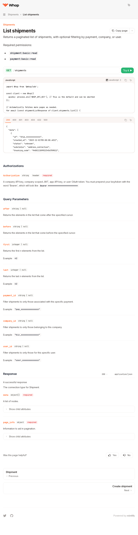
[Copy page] (119, 30)
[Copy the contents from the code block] (126, 80)
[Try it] (127, 70)
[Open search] (123, 5)
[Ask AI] (131, 80)
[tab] (8, 120)
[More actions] (133, 5)
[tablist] (63, 120)
